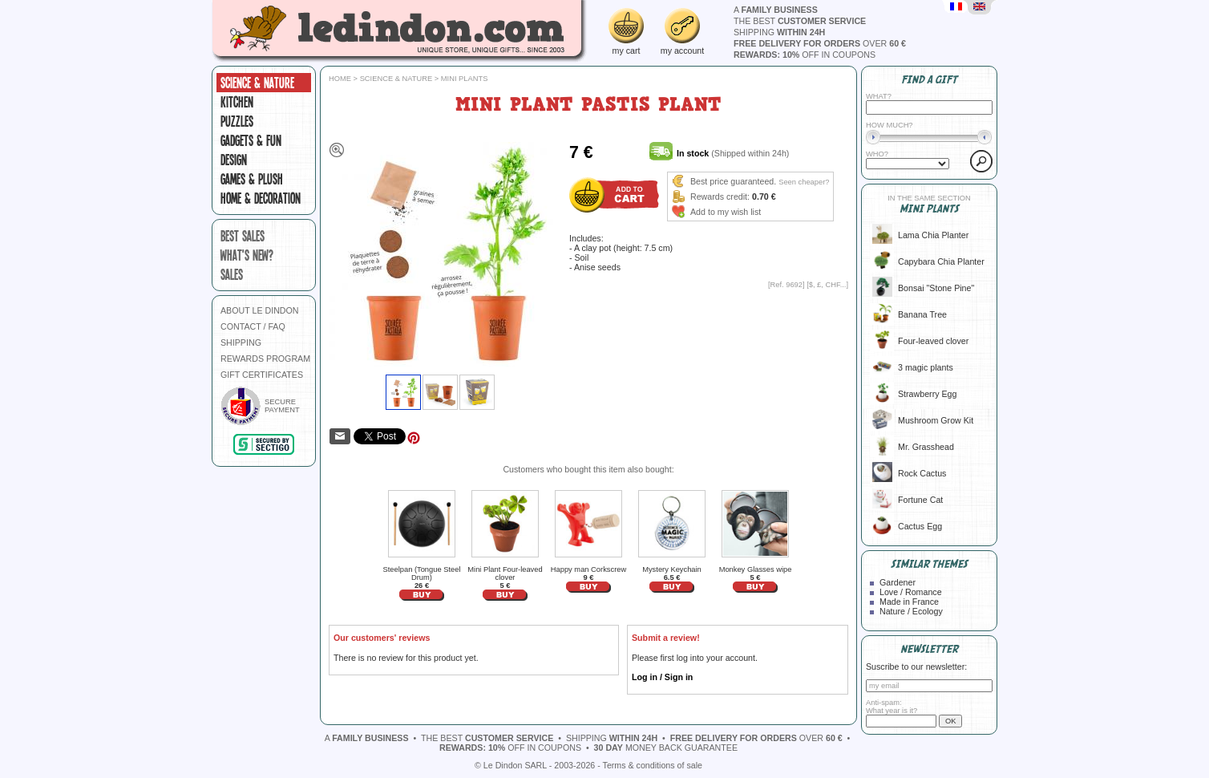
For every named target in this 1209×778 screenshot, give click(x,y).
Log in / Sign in (662, 677)
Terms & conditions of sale (652, 765)
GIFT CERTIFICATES (261, 374)
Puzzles (236, 121)
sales (231, 274)
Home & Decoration (260, 198)
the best (800, 21)
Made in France (909, 601)
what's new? (246, 255)
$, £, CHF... (828, 285)
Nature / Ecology (911, 611)
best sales (242, 235)
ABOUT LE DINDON (259, 310)
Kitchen (236, 101)
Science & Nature (257, 82)
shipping (779, 32)
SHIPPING (240, 342)
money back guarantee (666, 747)
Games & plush (251, 178)
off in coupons (804, 54)
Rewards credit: (720, 196)
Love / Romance (910, 592)
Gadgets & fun (250, 140)
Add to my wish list (725, 212)
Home (340, 79)
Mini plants (464, 79)
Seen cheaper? (803, 182)
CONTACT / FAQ (252, 326)
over (820, 43)
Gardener (897, 582)
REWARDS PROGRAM (265, 358)
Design (233, 159)
